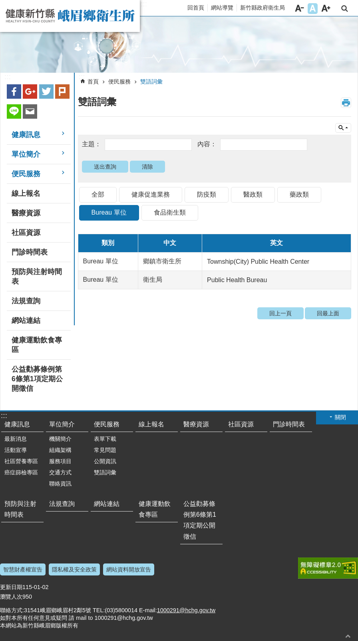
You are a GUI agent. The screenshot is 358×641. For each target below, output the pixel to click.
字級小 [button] (299, 8)
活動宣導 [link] (15, 450)
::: (144, 4)
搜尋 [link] (344, 8)
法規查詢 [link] (26, 301)
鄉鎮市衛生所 (162, 261)
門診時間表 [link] (30, 252)
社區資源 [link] (26, 233)
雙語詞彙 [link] (151, 81)
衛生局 (152, 279)
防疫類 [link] (206, 194)
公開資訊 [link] (105, 461)
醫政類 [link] (253, 194)
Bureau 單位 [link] (109, 212)
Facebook (14, 91)
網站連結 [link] (26, 320)
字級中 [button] (313, 8)
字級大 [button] (326, 8)
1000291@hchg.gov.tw (186, 610)
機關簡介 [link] (60, 439)
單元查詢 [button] (343, 128)
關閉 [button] (340, 417)
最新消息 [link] (15, 439)
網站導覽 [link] (222, 7)
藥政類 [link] (299, 194)
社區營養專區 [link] (21, 461)
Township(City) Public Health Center (258, 261)
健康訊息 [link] (26, 135)
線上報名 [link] (26, 193)
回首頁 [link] (195, 7)
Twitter (46, 91)
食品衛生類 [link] (170, 212)
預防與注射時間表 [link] (37, 276)
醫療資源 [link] (26, 213)
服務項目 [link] (60, 461)
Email (30, 111)
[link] (179, 45)
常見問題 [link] (105, 450)
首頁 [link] (93, 81)
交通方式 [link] (60, 472)
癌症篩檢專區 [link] (21, 472)
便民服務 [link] (26, 174)
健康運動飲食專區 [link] (37, 345)
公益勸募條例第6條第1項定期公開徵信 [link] (37, 378)
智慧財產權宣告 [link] (22, 569)
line (14, 111)
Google (30, 91)
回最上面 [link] (328, 313)
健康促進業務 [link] (150, 194)
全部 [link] (97, 194)
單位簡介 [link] (26, 154)
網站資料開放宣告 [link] (128, 569)
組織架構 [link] (60, 450)
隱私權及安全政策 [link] (74, 569)
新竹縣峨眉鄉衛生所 (70, 16)
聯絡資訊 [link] (60, 483)
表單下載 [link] (105, 439)
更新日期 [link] (11, 587)
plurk (62, 91)
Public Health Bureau (237, 280)
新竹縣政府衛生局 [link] (262, 7)
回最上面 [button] (348, 636)
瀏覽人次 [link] (11, 596)
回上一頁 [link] (280, 313)
